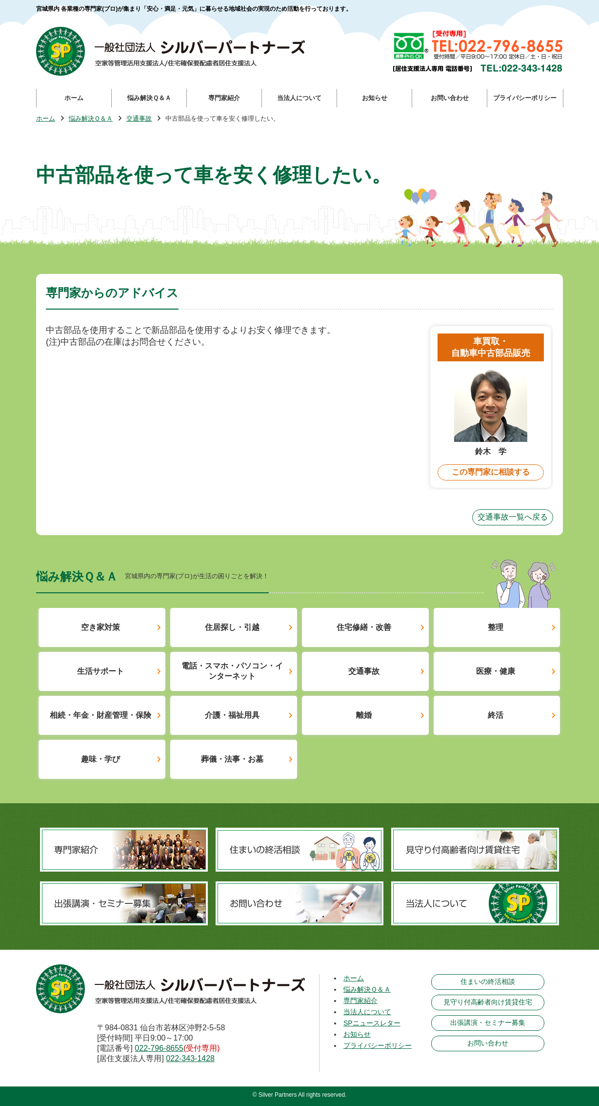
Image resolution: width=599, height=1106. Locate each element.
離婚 (364, 715)
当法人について (367, 1012)
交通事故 (139, 119)
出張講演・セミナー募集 (487, 1022)
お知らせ (357, 1034)
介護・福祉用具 (232, 715)
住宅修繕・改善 (364, 627)
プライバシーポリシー (377, 1045)
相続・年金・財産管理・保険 (100, 715)
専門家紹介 (360, 1000)
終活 (495, 715)
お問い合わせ (487, 1043)
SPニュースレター (371, 1023)
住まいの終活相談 (487, 981)
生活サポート (100, 671)
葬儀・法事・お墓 (232, 759)
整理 (495, 627)
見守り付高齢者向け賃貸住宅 (487, 1002)
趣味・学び (100, 759)
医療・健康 (495, 671)
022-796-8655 (159, 1048)
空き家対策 (100, 627)
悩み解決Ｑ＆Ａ (91, 119)
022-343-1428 (190, 1058)
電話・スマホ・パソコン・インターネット (232, 671)
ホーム (45, 119)
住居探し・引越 (232, 627)
